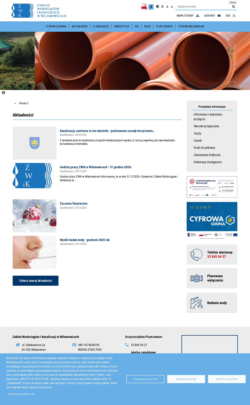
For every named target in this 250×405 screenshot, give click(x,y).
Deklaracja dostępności (208, 162)
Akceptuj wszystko (227, 379)
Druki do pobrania (204, 147)
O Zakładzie (101, 26)
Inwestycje (121, 26)
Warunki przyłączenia (206, 126)
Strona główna (56, 26)
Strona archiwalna (191, 26)
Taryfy (197, 133)
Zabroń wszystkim (186, 379)
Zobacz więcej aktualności (35, 280)
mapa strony (188, 15)
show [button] (233, 2)
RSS (230, 15)
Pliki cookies (164, 26)
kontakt (212, 15)
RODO (147, 26)
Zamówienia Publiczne (207, 155)
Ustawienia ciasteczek (145, 379)
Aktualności (80, 26)
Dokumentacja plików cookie (21, 394)
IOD (137, 26)
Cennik (198, 140)
